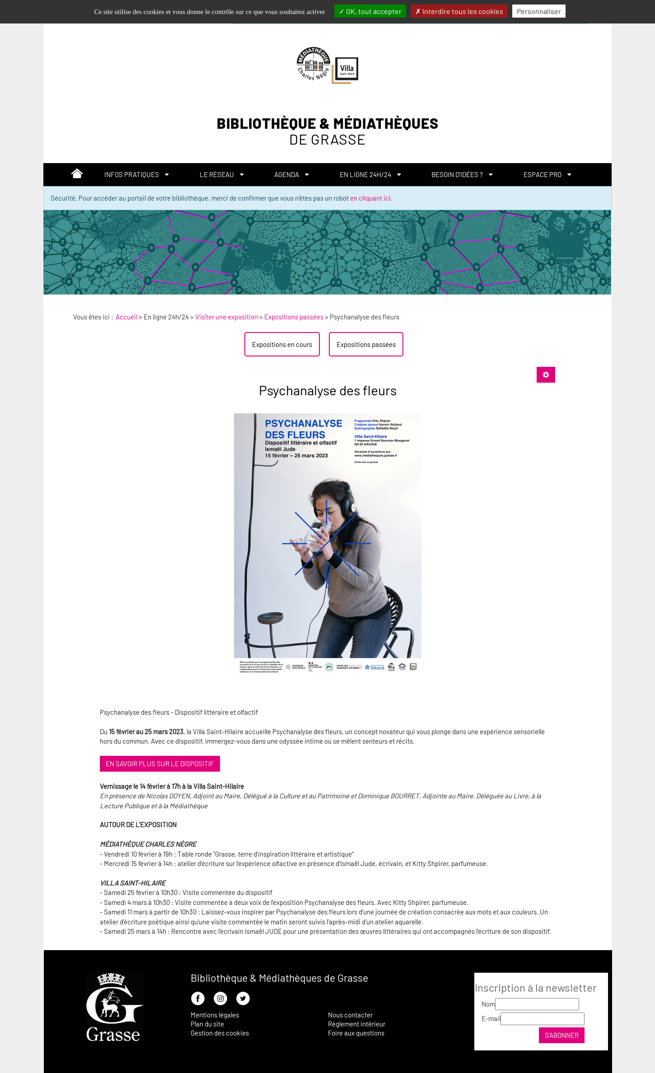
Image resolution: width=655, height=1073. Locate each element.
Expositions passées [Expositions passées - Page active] (366, 344)
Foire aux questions (356, 1033)
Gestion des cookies (220, 1033)
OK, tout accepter (370, 11)
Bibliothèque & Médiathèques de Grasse (279, 977)
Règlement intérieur (356, 1024)
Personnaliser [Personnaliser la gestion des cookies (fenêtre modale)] (539, 11)
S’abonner (562, 1035)
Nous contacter (350, 1015)
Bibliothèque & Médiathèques (328, 131)
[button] (137, 174)
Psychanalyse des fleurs (328, 390)
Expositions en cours (282, 344)
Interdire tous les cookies (459, 11)
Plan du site (207, 1024)
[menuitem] (77, 175)
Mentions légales (215, 1015)
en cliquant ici (370, 198)
